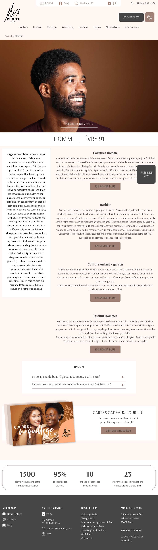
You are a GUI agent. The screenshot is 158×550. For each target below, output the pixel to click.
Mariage (52, 27)
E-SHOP (49, 3)
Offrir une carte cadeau (118, 430)
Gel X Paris (86, 533)
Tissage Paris (87, 518)
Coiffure (23, 27)
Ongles (97, 27)
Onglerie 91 (87, 537)
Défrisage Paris (89, 514)
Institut (37, 27)
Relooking (68, 27)
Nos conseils (132, 27)
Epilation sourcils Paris (92, 526)
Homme (83, 27)
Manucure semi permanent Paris (97, 522)
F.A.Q (66, 3)
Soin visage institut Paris (93, 530)
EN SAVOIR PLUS (105, 186)
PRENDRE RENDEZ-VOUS (79, 123)
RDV (131, 17)
